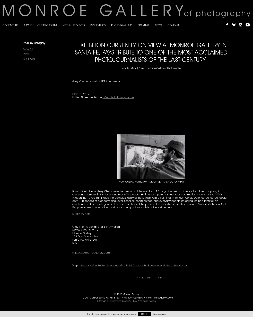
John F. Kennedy (151, 265)
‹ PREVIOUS (143, 277)
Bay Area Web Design (144, 301)
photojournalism (115, 265)
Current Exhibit (47, 25)
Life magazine (88, 265)
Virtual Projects (74, 25)
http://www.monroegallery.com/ (91, 252)
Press (26, 54)
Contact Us (10, 25)
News (158, 25)
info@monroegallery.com (159, 297)
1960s (101, 265)
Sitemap (101, 301)
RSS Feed (29, 59)
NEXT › (161, 277)
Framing (143, 25)
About (28, 25)
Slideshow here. (81, 213)
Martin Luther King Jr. (175, 265)
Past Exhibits (98, 25)
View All (28, 49)
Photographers (121, 25)
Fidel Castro (133, 265)
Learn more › (159, 314)
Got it (144, 314)
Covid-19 (174, 25)
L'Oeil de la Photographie (118, 97)
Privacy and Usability (120, 301)
